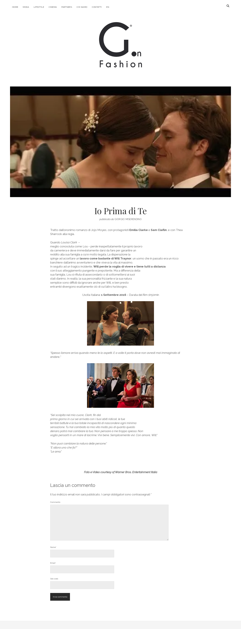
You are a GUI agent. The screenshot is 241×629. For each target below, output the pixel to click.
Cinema (53, 7)
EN (107, 7)
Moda (26, 7)
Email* (53, 563)
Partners (66, 7)
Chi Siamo (82, 7)
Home (15, 7)
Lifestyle (39, 7)
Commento (55, 502)
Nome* (53, 547)
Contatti (97, 7)
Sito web (54, 579)
